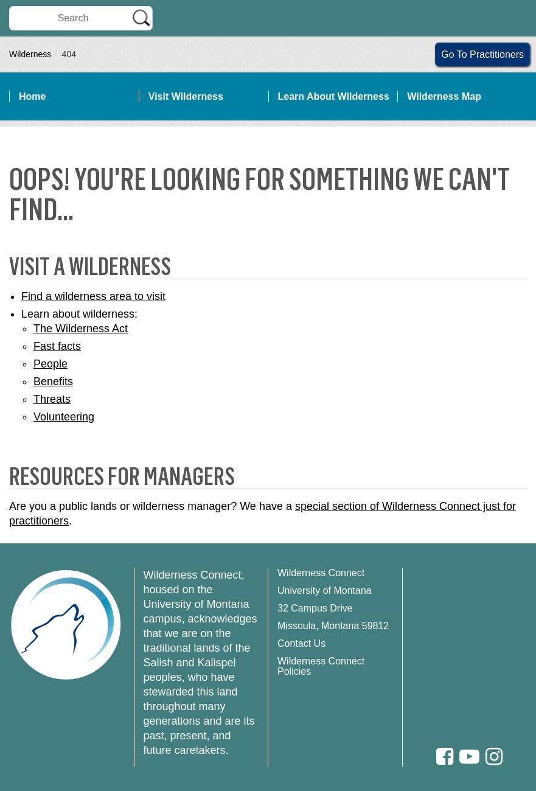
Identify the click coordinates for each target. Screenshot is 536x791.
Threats (52, 399)
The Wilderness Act (80, 328)
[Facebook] (444, 757)
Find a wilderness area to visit (93, 296)
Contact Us (301, 643)
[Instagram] (494, 757)
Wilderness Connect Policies (320, 666)
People (50, 364)
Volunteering (63, 417)
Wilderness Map (444, 96)
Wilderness (30, 54)
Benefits (53, 381)
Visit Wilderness (185, 96)
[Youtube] (469, 757)
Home (32, 96)
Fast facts (57, 346)
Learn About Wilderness (333, 96)
